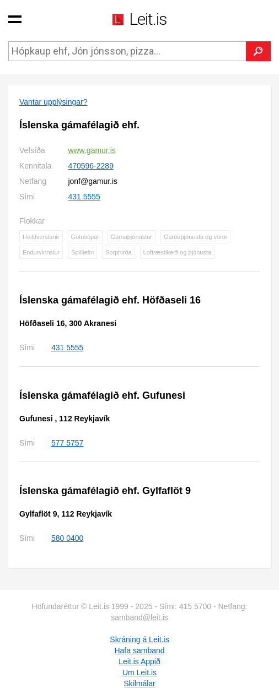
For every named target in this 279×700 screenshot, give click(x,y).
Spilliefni (82, 252)
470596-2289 (91, 165)
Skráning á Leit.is (139, 639)
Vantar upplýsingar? (53, 101)
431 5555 (84, 196)
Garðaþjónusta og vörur (196, 237)
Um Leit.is (139, 672)
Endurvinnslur (41, 252)
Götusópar (85, 237)
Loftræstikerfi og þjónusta (177, 252)
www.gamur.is (91, 150)
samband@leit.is (139, 617)
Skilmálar (139, 683)
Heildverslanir (41, 237)
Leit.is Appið (139, 661)
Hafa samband (139, 650)
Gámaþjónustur (131, 237)
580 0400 (67, 538)
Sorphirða (118, 252)
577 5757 (67, 442)
